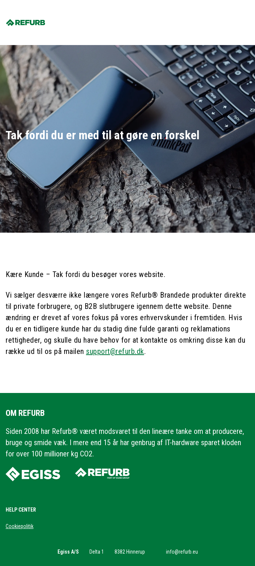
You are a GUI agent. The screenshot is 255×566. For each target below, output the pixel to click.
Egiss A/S (68, 552)
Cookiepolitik (19, 526)
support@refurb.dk (115, 351)
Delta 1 (96, 552)
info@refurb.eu (182, 552)
